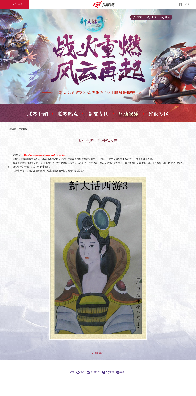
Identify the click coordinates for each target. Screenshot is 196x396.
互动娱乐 (23, 129)
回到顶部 (99, 353)
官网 (140, 17)
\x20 (94, 59)
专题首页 (12, 129)
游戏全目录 (14, 4)
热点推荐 (185, 4)
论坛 (167, 17)
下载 (153, 17)
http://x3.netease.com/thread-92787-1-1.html (44, 155)
